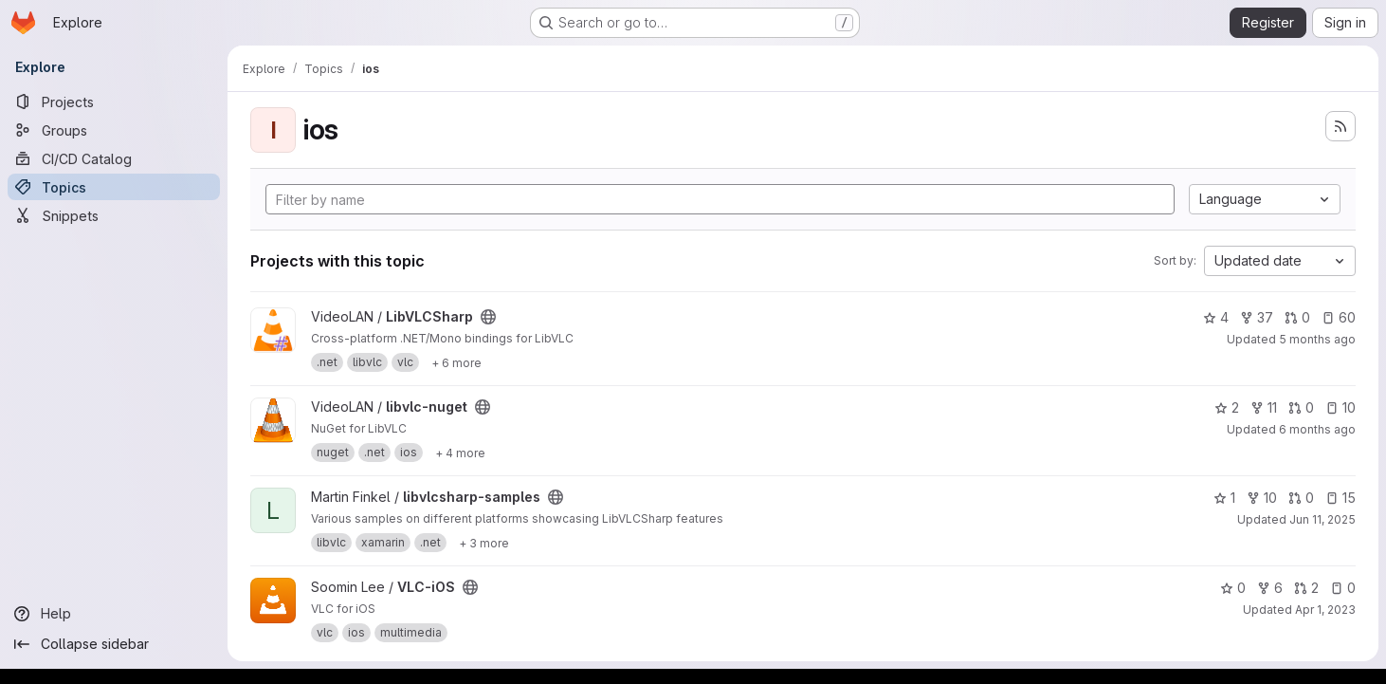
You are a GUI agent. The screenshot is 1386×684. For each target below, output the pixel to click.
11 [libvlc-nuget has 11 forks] (1263, 407)
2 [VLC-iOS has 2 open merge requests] (1306, 588)
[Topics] (114, 187)
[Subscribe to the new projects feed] (1340, 126)
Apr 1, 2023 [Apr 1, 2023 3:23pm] (1325, 609)
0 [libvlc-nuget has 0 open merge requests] (1301, 407)
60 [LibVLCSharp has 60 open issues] (1339, 317)
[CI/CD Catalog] (114, 158)
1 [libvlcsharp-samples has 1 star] (1224, 498)
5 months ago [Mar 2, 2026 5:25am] (1317, 339)
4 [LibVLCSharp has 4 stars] (1216, 317)
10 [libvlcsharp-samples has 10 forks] (1262, 498)
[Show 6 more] (456, 362)
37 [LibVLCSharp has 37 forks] (1256, 317)
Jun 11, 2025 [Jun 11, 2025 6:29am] (1322, 519)
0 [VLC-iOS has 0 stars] (1233, 588)
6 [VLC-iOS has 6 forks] (1270, 588)
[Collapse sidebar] (114, 644)
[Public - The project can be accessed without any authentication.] (488, 316)
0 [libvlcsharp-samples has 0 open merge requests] (1301, 498)
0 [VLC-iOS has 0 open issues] (1343, 588)
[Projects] (114, 101)
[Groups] (114, 130)
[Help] (114, 614)
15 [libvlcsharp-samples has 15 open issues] (1340, 498)
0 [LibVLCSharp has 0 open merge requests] (1297, 317)
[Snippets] (114, 215)
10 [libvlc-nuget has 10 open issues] (1340, 407)
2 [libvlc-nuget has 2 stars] (1226, 407)
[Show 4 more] (460, 452)
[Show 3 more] (484, 542)
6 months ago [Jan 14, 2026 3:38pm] (1317, 429)
